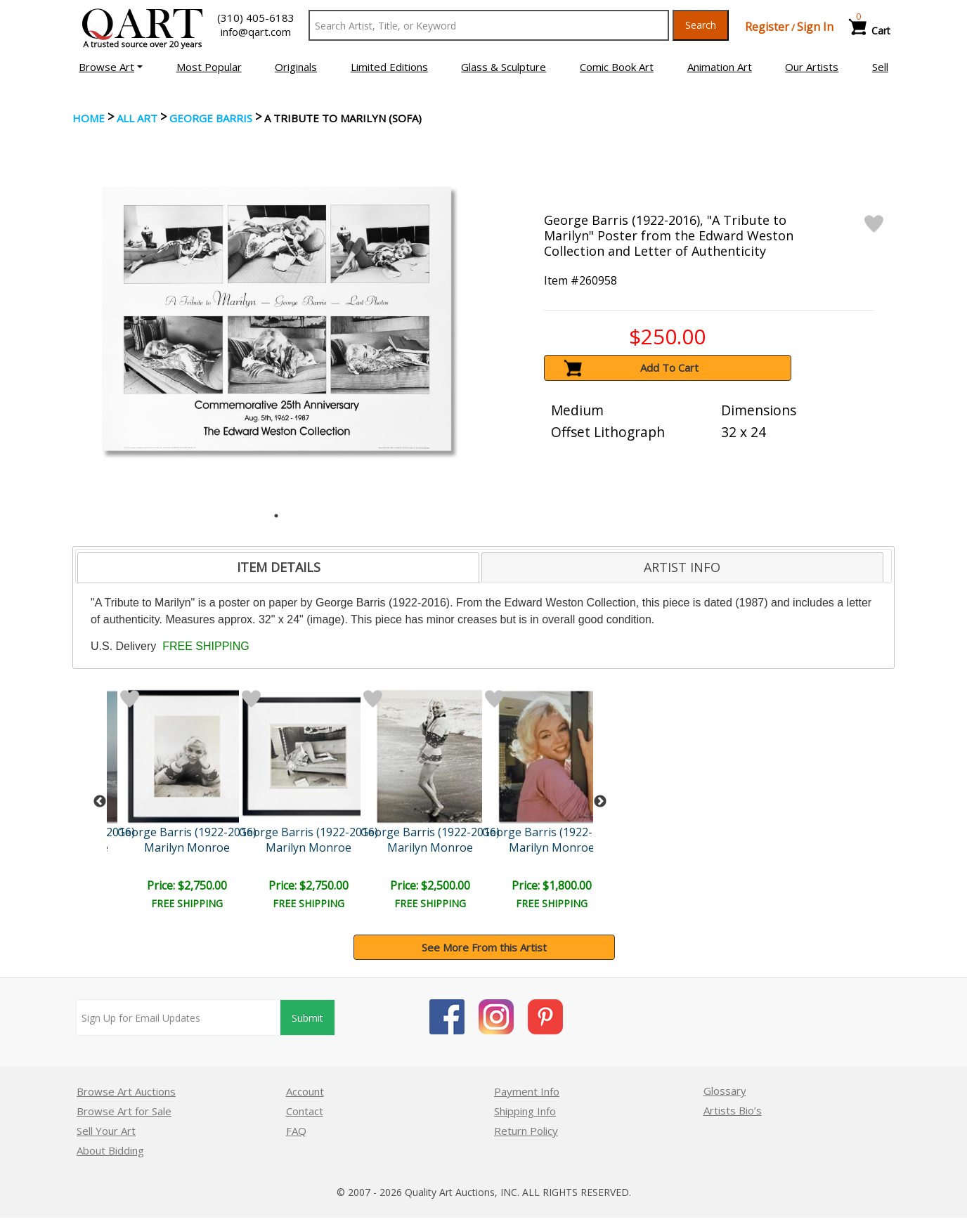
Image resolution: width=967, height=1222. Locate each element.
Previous (100, 802)
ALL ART (137, 118)
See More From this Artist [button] (484, 947)
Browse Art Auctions (126, 1091)
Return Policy (526, 1131)
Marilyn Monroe (187, 847)
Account (305, 1091)
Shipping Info (525, 1111)
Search (700, 25)
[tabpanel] (276, 318)
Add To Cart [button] (669, 367)
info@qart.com (256, 32)
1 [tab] (276, 516)
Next (600, 802)
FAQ (296, 1131)
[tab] (278, 567)
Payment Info (526, 1091)
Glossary (724, 1091)
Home (88, 118)
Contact (304, 1111)
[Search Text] (489, 25)
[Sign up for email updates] (178, 1017)
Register (767, 26)
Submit (307, 1018)
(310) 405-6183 (255, 18)
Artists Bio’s (732, 1110)
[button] (111, 67)
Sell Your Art (106, 1131)
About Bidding (110, 1150)
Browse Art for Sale (124, 1111)
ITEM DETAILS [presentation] (278, 567)
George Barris (210, 118)
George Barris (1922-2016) (187, 832)
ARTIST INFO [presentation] (682, 567)
